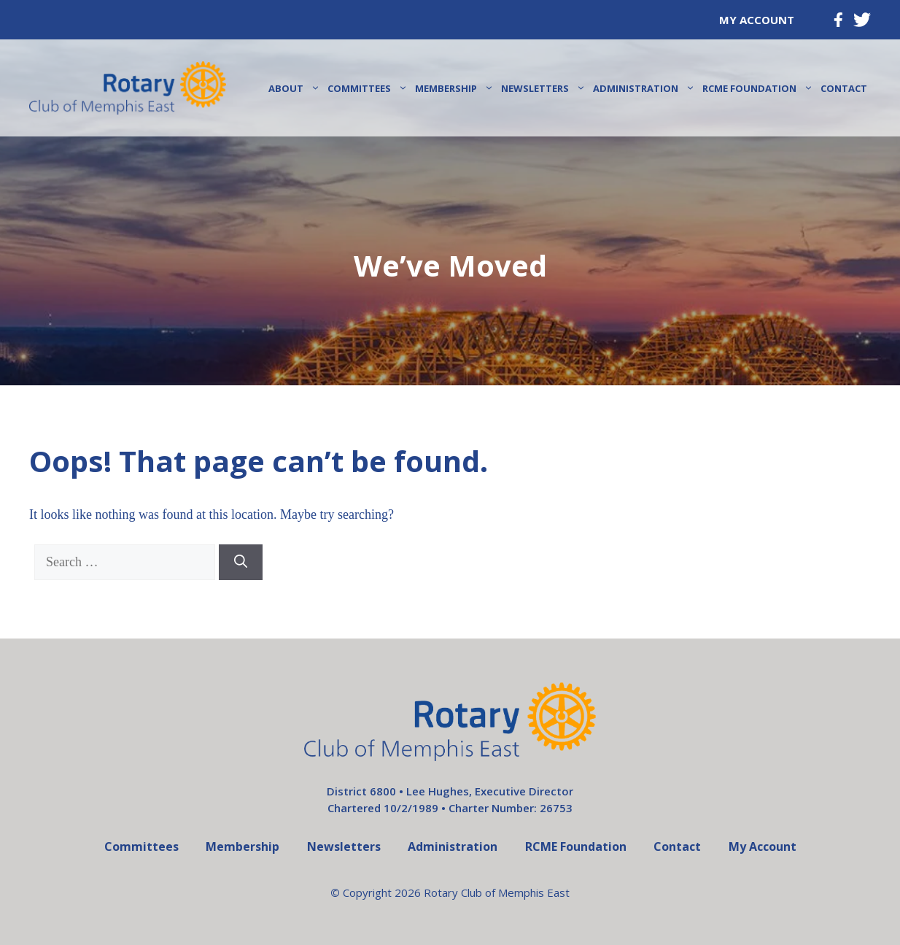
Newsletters (545, 88)
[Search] (241, 562)
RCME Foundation (759, 88)
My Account (756, 19)
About (296, 88)
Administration (646, 88)
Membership (456, 88)
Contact (844, 88)
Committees (369, 88)
